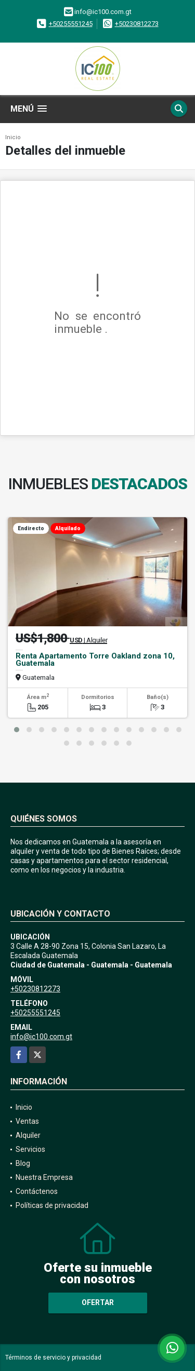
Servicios (30, 1149)
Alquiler (28, 1135)
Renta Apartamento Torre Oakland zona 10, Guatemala (95, 659)
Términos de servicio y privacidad (53, 1357)
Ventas (27, 1121)
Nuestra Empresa (44, 1177)
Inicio (13, 137)
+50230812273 (137, 24)
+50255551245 (71, 24)
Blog (23, 1163)
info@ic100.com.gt (41, 1036)
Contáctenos (37, 1191)
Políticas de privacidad (52, 1205)
